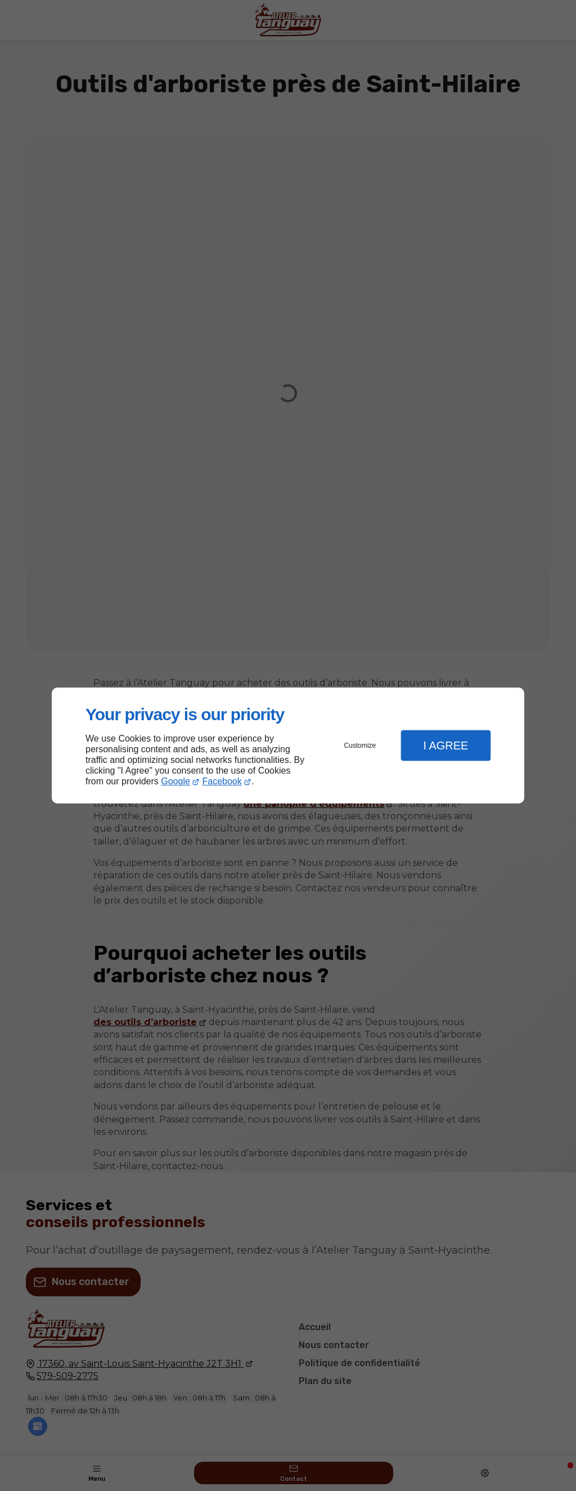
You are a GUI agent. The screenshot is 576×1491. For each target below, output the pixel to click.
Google (175, 781)
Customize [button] (360, 745)
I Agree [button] (445, 745)
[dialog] (288, 746)
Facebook (222, 781)
